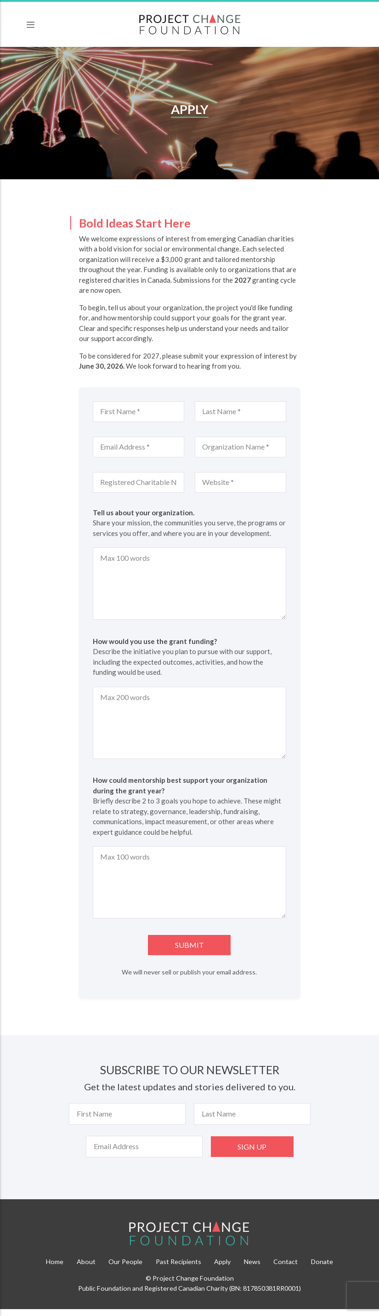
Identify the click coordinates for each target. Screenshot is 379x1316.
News (252, 1261)
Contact (285, 1261)
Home (54, 1261)
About (86, 1261)
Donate (322, 1261)
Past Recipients (178, 1261)
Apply (222, 1261)
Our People (125, 1261)
